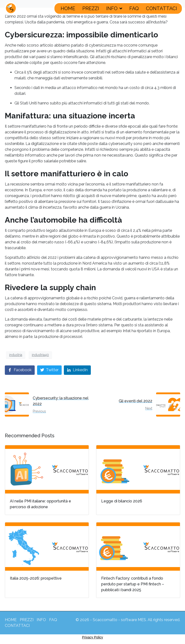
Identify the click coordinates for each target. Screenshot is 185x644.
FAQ (134, 8)
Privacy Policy (92, 637)
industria (15, 355)
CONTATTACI (161, 8)
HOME (68, 8)
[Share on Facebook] (20, 370)
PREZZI (90, 8)
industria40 (40, 355)
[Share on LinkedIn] (77, 370)
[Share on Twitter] (49, 370)
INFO (114, 8)
